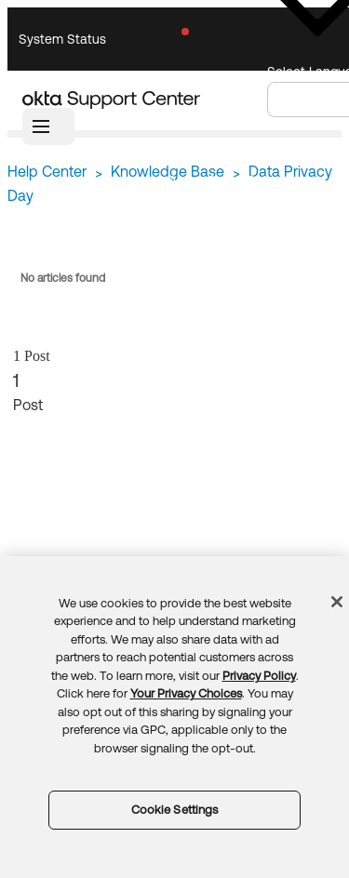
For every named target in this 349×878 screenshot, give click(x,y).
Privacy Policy (259, 676)
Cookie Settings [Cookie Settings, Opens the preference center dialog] (175, 810)
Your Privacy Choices (186, 693)
